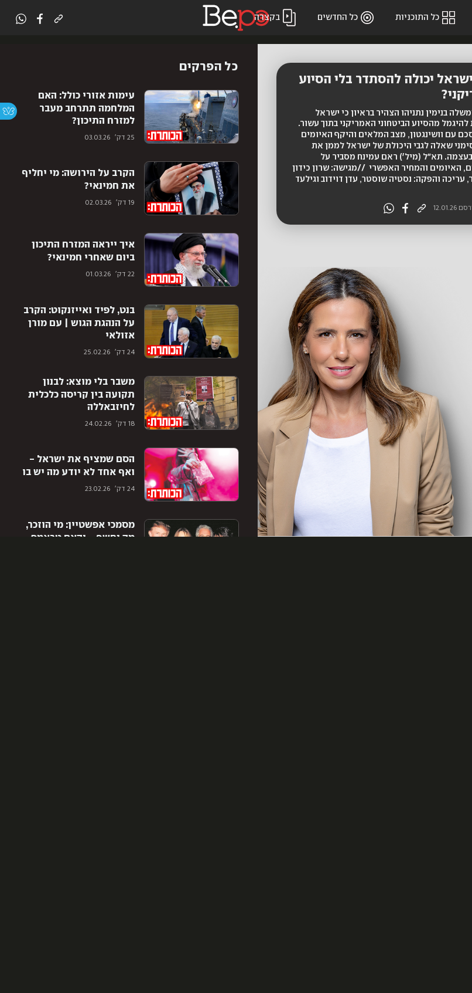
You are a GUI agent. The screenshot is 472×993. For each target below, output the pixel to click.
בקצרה (276, 17)
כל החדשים (347, 17)
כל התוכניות (426, 17)
